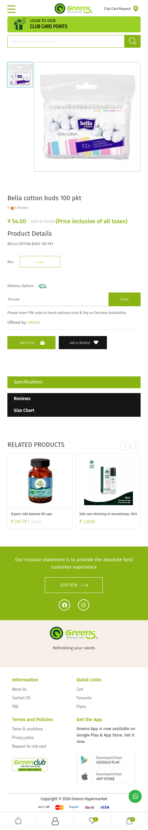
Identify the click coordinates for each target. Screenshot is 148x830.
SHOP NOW (74, 585)
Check (124, 299)
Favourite (83, 698)
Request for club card (29, 746)
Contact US (21, 698)
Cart (79, 689)
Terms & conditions (27, 729)
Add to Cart (33, 342)
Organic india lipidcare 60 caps (31, 514)
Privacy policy (23, 737)
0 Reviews (21, 207)
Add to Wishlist (84, 342)
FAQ (15, 706)
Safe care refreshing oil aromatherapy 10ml (108, 514)
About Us (19, 689)
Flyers (81, 706)
